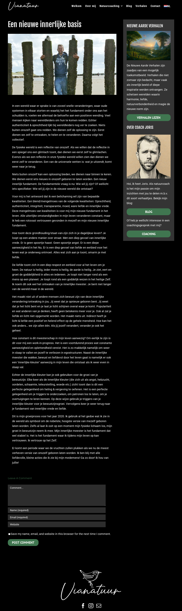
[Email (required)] (57, 517)
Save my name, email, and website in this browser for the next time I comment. (61, 534)
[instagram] (90, 605)
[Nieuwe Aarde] (149, 32)
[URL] (57, 524)
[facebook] (83, 605)
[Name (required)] (57, 510)
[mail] (98, 605)
